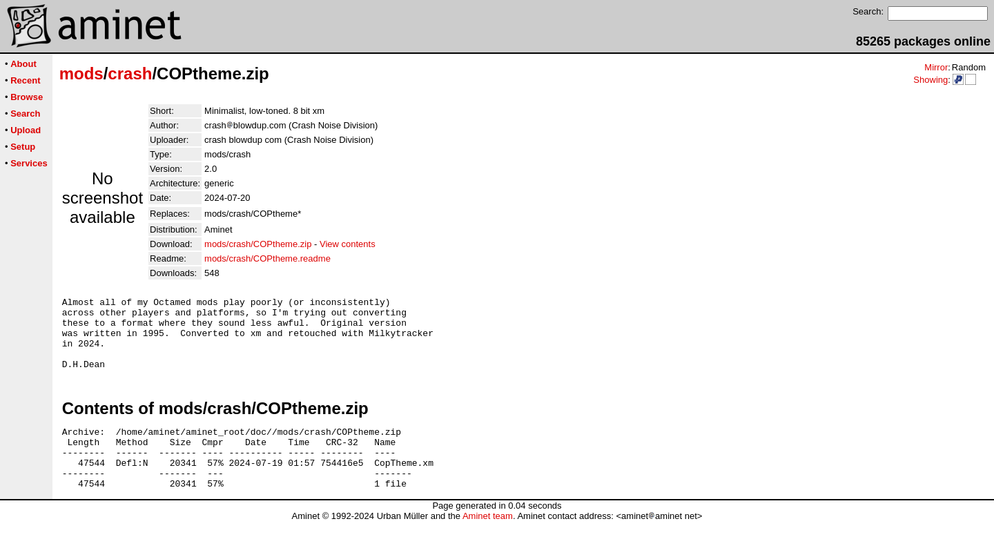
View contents (348, 244)
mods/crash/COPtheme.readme (267, 258)
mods (81, 73)
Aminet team (487, 543)
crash (130, 73)
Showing (930, 80)
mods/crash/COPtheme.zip (257, 244)
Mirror (936, 67)
